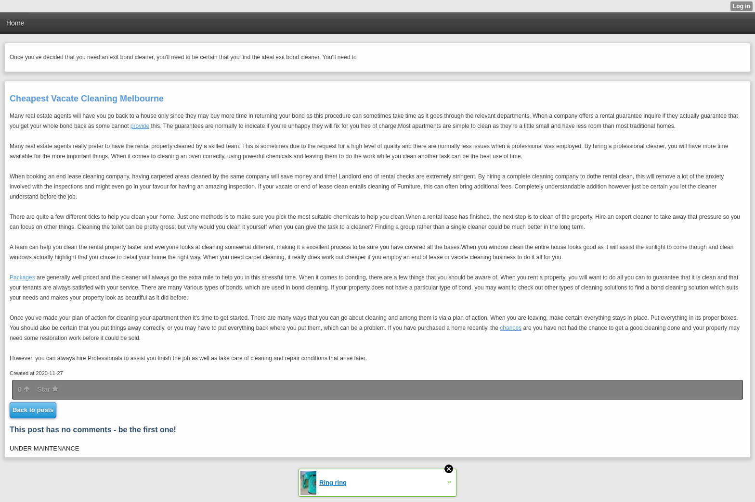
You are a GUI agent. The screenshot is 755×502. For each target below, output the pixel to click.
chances (510, 328)
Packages (22, 277)
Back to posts (33, 410)
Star (47, 389)
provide (139, 126)
